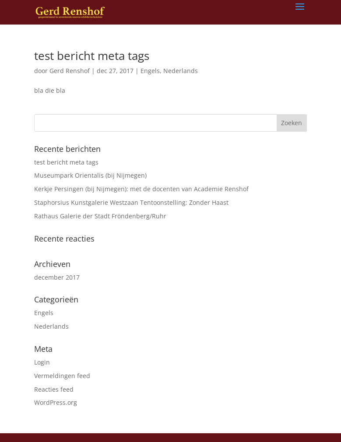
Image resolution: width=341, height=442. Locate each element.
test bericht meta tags (91, 55)
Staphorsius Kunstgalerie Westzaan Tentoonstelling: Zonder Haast (131, 202)
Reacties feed (54, 389)
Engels (150, 71)
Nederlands (180, 71)
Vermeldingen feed (62, 376)
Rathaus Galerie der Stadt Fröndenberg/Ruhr (100, 216)
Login (42, 362)
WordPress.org (55, 402)
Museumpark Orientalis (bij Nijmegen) (90, 175)
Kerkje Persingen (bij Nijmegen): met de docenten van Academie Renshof (141, 189)
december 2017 (57, 277)
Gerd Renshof (69, 71)
